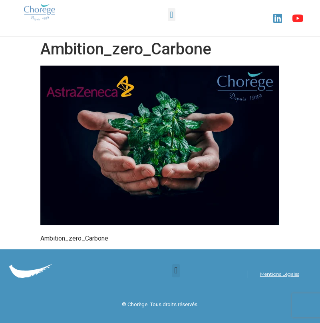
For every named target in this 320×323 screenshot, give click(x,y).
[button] (171, 14)
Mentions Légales (279, 274)
